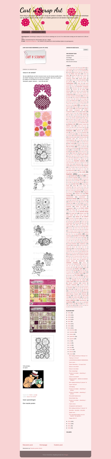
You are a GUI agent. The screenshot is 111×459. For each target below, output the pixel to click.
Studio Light (78, 268)
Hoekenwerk (78, 164)
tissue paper (85, 275)
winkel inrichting (69, 298)
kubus (72, 182)
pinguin (82, 229)
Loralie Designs (71, 190)
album (67, 75)
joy (77, 170)
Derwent (68, 117)
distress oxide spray (81, 125)
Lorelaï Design (79, 190)
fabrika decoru (79, 143)
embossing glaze (70, 138)
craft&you (86, 108)
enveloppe (79, 140)
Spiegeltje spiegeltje (72, 262)
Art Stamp (78, 81)
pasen (75, 226)
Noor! (77, 218)
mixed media (84, 208)
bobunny (68, 91)
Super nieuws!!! (73, 384)
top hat (73, 278)
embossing (85, 135)
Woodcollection (83, 300)
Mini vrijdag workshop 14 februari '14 (78, 355)
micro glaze (74, 204)
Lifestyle (85, 187)
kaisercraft (74, 176)
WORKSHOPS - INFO (38, 32)
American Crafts (70, 78)
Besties (67, 86)
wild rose (85, 297)
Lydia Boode (70, 191)
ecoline (79, 133)
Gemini (85, 151)
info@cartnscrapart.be (31, 41)
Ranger (85, 237)
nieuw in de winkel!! (74, 376)
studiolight (75, 270)
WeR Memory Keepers (72, 294)
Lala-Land (81, 182)
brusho (79, 91)
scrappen (75, 245)
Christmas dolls (71, 102)
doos (85, 127)
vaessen (84, 283)
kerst (81, 176)
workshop (69, 302)
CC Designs (84, 99)
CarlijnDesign (69, 94)
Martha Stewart (83, 198)
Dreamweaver (80, 129)
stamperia (76, 264)
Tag (74, 272)
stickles (85, 267)
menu (76, 203)
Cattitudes (77, 99)
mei (70, 345)
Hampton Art (83, 159)
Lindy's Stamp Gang (78, 188)
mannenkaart (82, 197)
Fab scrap (86, 141)
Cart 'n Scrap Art (41, 10)
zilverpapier (72, 306)
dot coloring (73, 129)
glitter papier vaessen (83, 154)
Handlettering (69, 161)
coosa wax (70, 105)
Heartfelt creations (79, 161)
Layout (74, 185)
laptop (87, 182)
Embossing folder (83, 137)
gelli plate (72, 151)
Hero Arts (85, 162)
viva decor (79, 289)
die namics (82, 119)
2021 (69, 312)
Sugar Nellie (82, 270)
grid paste (85, 157)
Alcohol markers (83, 75)
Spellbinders (82, 261)
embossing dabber (73, 137)
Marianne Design (71, 198)
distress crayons (77, 122)
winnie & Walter (78, 298)
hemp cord (79, 162)
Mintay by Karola (81, 206)
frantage (76, 148)
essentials (85, 140)
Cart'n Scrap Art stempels (74, 95)
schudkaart (78, 242)
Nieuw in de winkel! (74, 366)
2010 (69, 428)
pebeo (79, 226)
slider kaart (84, 248)
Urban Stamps (79, 281)
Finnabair (76, 145)
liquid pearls (85, 188)
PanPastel (77, 223)
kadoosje (80, 174)
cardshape (84, 92)
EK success (69, 135)
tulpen (85, 278)
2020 (69, 315)
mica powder (85, 203)
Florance (79, 146)
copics (81, 105)
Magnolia (77, 192)
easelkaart (84, 132)
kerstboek (70, 179)
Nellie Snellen (69, 215)
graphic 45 (78, 157)
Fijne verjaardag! (73, 371)
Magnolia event (79, 193)
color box (75, 103)
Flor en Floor (70, 146)
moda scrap (80, 209)
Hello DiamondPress (70, 162)
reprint (85, 239)
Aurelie (84, 81)
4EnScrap (82, 69)
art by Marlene (82, 80)
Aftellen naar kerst (75, 73)
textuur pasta (79, 273)
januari (71, 354)
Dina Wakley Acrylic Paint (81, 121)
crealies (84, 111)
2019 (69, 317)
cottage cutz (75, 107)
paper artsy (84, 223)
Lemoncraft (68, 187)
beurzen (73, 86)
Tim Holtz (77, 275)
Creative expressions (83, 113)
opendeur (77, 221)
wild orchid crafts (75, 297)
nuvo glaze (72, 219)
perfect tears (76, 229)
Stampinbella (84, 264)
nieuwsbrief (71, 218)
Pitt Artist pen (75, 232)
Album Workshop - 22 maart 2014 (77, 364)
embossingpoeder (70, 140)
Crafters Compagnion (74, 110)
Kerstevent (76, 179)
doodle (75, 127)
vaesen (86, 281)
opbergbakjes (70, 221)
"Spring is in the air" (74, 358)
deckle (81, 116)
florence (85, 146)
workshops (77, 302)
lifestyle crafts (69, 188)
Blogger (66, 454)
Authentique (69, 83)
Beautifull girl (84, 84)
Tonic (82, 276)
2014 (69, 328)
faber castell (71, 143)
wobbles (85, 298)
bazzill (78, 84)
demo (86, 116)
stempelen (68, 267)
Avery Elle (80, 83)
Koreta (87, 180)
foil (66, 148)
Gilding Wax (75, 153)
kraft (69, 182)
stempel (84, 265)
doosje (67, 129)
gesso (67, 153)
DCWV (72, 116)
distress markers (83, 124)
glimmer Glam (73, 154)
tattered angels (82, 272)
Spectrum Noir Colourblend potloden (75, 256)
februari (71, 351)
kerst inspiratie (73, 177)
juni (70, 343)
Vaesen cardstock (73, 283)
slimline (68, 250)
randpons (79, 237)
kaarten (69, 174)
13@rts (83, 67)
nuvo (83, 218)
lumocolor (86, 190)
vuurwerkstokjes (72, 290)
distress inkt (71, 124)
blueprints (75, 89)
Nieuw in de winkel (73, 368)
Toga (69, 276)
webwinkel (84, 292)
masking (68, 200)
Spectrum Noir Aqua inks (73, 253)
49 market (76, 69)
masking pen (74, 200)
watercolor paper (76, 292)
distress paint (69, 127)
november (72, 332)
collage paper (69, 103)
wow (82, 302)
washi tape (79, 291)
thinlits (87, 273)
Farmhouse (70, 145)
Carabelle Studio (75, 92)
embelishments (77, 135)
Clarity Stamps (83, 102)
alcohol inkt (74, 75)
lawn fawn (76, 184)
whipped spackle (77, 295)
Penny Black (85, 226)
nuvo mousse (85, 219)
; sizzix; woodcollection (70, 67)
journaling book (70, 170)
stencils (79, 267)
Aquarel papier (82, 78)
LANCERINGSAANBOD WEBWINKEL (78, 360)
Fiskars (81, 145)
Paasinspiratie (69, 223)
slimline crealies (75, 249)
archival (68, 80)
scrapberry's (83, 243)
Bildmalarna (75, 88)
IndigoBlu (86, 165)
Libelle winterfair (77, 187)
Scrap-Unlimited (72, 243)
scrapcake (68, 245)
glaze (67, 154)
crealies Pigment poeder (71, 113)
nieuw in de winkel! (31, 396)
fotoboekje (71, 148)
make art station (77, 195)
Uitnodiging (72, 386)
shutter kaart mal (82, 246)
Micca (69, 204)
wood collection (71, 300)
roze (74, 240)
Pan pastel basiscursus (75, 396)
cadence (85, 91)
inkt (75, 167)
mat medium (81, 200)
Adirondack (76, 72)
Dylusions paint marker (75, 132)
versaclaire (86, 286)
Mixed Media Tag (73, 398)
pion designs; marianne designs (74, 230)
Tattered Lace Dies (70, 273)
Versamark (77, 287)
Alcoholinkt (68, 77)
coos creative (81, 103)
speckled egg (77, 251)
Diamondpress (71, 119)
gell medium (82, 149)
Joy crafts (82, 172)
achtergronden (85, 70)
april (70, 347)
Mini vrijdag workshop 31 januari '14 (78, 382)
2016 (69, 323)
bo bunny (82, 89)
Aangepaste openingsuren (75, 406)
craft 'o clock (69, 108)
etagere (67, 141)
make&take (84, 195)
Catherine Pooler (69, 99)
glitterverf (75, 156)
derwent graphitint (76, 117)
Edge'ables (84, 133)
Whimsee (84, 294)
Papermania (69, 226)
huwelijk (85, 164)
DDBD (76, 116)
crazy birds (77, 111)
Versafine (70, 287)
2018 (69, 319)
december (72, 330)
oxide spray (84, 221)
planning (81, 232)
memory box (69, 203)
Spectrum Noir (85, 251)
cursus (78, 114)
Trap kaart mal (79, 278)
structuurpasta (69, 268)
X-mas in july (72, 303)
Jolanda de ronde (82, 168)
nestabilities (69, 216)
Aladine (85, 73)
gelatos (76, 150)
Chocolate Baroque (84, 100)
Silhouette (68, 248)
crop (74, 114)
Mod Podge (72, 210)
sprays (84, 262)
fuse (73, 149)
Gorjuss (72, 157)
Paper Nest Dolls (70, 224)
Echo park (72, 134)
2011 (69, 425)
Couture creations (83, 106)
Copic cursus (72, 403)
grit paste (68, 159)
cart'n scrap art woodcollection (80, 97)
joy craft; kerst (82, 170)
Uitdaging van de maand (78, 280)
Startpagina (26, 32)
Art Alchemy (74, 80)
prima (79, 234)
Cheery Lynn (74, 100)
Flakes (85, 145)
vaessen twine (69, 286)
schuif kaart (85, 242)
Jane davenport (80, 167)
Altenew (84, 76)
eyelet (80, 141)
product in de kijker (79, 235)
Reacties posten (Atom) (36, 448)
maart (71, 349)
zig (75, 305)
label (76, 182)
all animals (77, 76)
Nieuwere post (28, 445)
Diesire (72, 121)
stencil (74, 267)
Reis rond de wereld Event (71, 239)
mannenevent (69, 197)
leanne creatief (82, 185)
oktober (71, 334)
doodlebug (80, 127)
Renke (80, 239)
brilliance (75, 91)
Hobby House (69, 164)
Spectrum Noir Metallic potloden (80, 257)
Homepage (43, 445)
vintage (69, 289)
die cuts (77, 119)
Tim (72, 275)
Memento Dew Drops (73, 201)
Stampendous (69, 264)
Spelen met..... (72, 412)
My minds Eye (73, 213)
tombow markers (75, 276)
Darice (67, 116)
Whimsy (68, 295)
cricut (69, 114)
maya (87, 200)
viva (74, 289)
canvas (67, 92)
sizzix (79, 248)
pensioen (71, 227)
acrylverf (70, 72)
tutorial (67, 279)
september (72, 336)
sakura (78, 240)
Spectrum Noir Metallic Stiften (72, 259)
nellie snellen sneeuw (81, 214)
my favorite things (82, 211)
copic (75, 105)
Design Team (85, 117)
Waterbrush (68, 292)
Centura (67, 100)
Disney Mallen (69, 122)
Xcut (79, 303)
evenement (74, 141)
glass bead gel (83, 153)
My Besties (73, 211)
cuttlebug (84, 114)
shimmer (73, 246)
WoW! (86, 302)
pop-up (86, 232)
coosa (87, 103)
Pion (87, 229)
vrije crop (86, 289)
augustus (71, 338)
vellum (80, 286)
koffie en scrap (80, 180)
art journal (69, 81)
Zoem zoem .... (73, 362)
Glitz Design (81, 156)
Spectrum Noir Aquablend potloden (80, 254)
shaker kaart (81, 245)
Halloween (76, 159)
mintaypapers (69, 208)
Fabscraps (86, 143)
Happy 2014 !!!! (73, 418)
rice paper (68, 240)
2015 (69, 325)
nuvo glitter (79, 219)
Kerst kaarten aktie (84, 177)
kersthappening (85, 179)
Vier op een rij (85, 287)
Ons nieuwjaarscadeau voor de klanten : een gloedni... (77, 415)
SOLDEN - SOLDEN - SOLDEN (77, 410)
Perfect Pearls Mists (79, 227)
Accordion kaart (77, 70)
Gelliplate (80, 151)
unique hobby (69, 281)
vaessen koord (83, 284)
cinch (77, 102)
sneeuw (81, 250)
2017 (69, 321)
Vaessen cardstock (71, 284)
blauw (81, 88)
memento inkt (83, 201)
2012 (69, 423)
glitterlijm (70, 156)
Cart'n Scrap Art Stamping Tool (82, 94)
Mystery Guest (83, 213)
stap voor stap (69, 265)
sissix (75, 248)
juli (70, 340)
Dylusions (79, 130)
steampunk (78, 265)
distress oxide (70, 125)
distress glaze (85, 122)
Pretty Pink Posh (72, 234)
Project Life (68, 237)
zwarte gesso (78, 306)
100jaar (78, 67)
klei (74, 180)
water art (85, 290)
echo (67, 133)
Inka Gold (71, 167)
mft (80, 203)
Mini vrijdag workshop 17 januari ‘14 (78, 408)
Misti (77, 208)
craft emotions (79, 108)
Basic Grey (73, 84)
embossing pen (82, 138)
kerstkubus (70, 180)
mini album (81, 204)
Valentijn (75, 286)
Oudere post (58, 445)
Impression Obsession (77, 165)
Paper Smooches (82, 224)
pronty (74, 237)
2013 (69, 421)
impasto (68, 165)
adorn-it (82, 72)
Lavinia (69, 184)
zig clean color (81, 305)
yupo (72, 305)
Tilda (69, 275)
